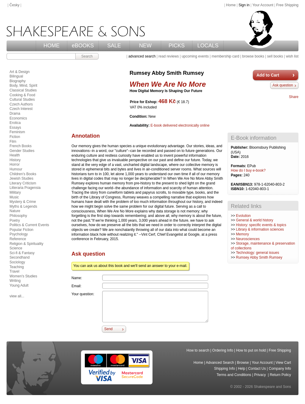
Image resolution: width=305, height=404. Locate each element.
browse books (253, 56)
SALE (114, 46)
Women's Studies (23, 276)
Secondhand (19, 257)
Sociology (17, 262)
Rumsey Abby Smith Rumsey (259, 257)
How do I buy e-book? (248, 170)
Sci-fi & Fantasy (22, 253)
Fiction (15, 137)
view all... (17, 296)
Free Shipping (287, 5)
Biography (18, 81)
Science (16, 248)
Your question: (82, 294)
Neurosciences (247, 239)
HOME (51, 46)
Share (293, 97)
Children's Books (23, 174)
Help (241, 368)
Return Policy (280, 375)
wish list (292, 56)
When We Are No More (168, 84)
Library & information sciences (260, 229)
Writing (15, 281)
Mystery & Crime (23, 202)
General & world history (254, 220)
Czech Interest (21, 109)
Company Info (280, 368)
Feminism (17, 132)
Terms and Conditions (234, 375)
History (15, 160)
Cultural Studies (22, 99)
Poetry (15, 220)
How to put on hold (251, 350)
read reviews (168, 56)
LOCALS (207, 46)
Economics (18, 118)
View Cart (283, 363)
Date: (236, 157)
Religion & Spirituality (26, 244)
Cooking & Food (22, 95)
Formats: (239, 166)
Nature (15, 211)
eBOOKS (83, 46)
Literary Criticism (23, 183)
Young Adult (19, 285)
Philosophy (18, 216)
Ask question (283, 85)
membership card (225, 56)
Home (231, 5)
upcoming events (195, 56)
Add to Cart (267, 75)
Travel (14, 271)
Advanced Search (220, 363)
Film (13, 141)
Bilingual (16, 76)
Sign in (244, 5)
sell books (275, 56)
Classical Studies (23, 90)
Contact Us (257, 368)
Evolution (243, 216)
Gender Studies (22, 151)
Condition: (139, 116)
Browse (243, 363)
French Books (21, 146)
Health (15, 155)
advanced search (141, 56)
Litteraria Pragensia (25, 188)
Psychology (19, 234)
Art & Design (19, 72)
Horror (15, 164)
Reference (18, 239)
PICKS (177, 46)
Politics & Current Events (29, 225)
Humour (16, 169)
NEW (145, 46)
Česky (14, 5)
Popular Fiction (21, 230)
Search (87, 56)
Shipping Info (224, 368)
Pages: (237, 175)
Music (14, 197)
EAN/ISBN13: (242, 184)
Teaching (17, 267)
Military (15, 192)
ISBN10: (238, 189)
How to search (197, 350)
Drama (15, 113)
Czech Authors (21, 104)
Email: (76, 286)
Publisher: (240, 147)
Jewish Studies (21, 178)
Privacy (260, 375)
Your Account (262, 5)
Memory (242, 234)
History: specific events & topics (261, 225)
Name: (76, 278)
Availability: (140, 125)
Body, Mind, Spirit (23, 85)
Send (108, 329)
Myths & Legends (23, 206)
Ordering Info (222, 350)
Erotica (15, 123)
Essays (15, 127)
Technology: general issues (257, 253)
